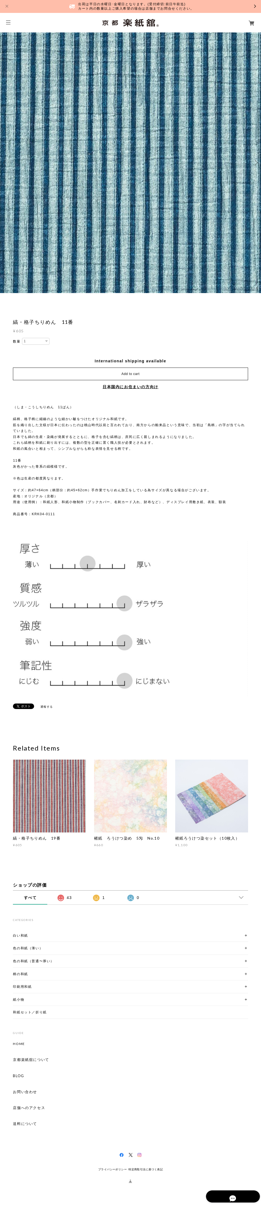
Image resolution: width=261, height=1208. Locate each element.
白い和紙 (20, 935)
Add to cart (131, 374)
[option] (130, 162)
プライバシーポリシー (112, 1169)
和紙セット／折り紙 (29, 1012)
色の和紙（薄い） (28, 948)
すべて (30, 897)
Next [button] (255, 162)
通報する (46, 706)
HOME (19, 1044)
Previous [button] (5, 162)
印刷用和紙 (22, 986)
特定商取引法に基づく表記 (145, 1169)
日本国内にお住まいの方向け (130, 387)
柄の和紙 (20, 974)
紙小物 (18, 999)
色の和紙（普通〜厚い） (33, 961)
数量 (16, 341)
